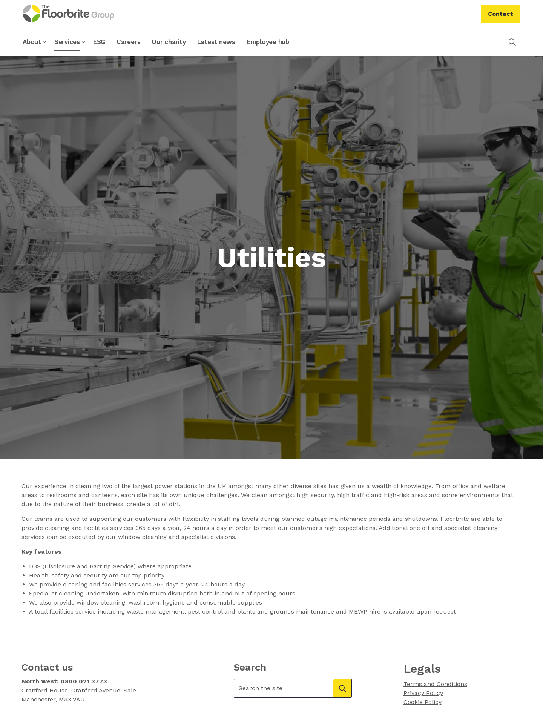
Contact (500, 14)
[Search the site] (293, 688)
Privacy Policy (423, 693)
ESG (99, 42)
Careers (128, 42)
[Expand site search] (512, 42)
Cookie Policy (422, 702)
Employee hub (268, 42)
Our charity (169, 42)
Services (67, 42)
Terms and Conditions (435, 684)
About (32, 42)
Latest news (216, 42)
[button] (342, 688)
